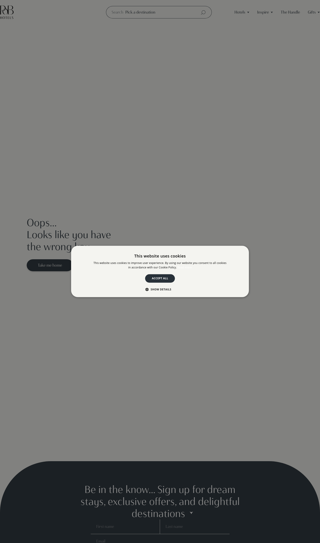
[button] (160, 289)
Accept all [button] (160, 278)
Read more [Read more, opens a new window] (185, 267)
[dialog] (160, 271)
